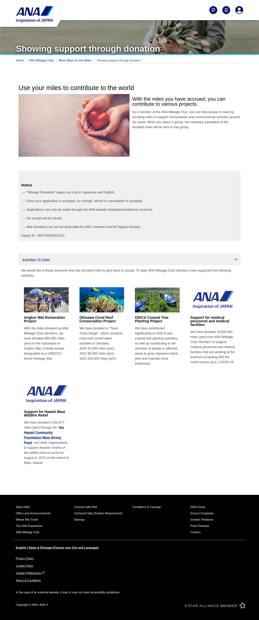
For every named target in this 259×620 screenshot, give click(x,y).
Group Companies (202, 513)
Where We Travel (27, 519)
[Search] (213, 10)
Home (20, 60)
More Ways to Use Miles (75, 60)
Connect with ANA (85, 507)
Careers (195, 532)
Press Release (199, 525)
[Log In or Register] (239, 10)
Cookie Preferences (30, 573)
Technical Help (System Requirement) (98, 513)
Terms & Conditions (28, 580)
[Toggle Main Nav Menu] (226, 10)
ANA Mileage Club (41, 60)
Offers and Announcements (33, 513)
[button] (129, 259)
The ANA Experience (29, 525)
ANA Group (197, 507)
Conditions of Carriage (146, 507)
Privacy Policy (25, 558)
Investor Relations (201, 519)
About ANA (23, 507)
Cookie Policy (24, 565)
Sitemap (79, 519)
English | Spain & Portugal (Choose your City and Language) (57, 547)
